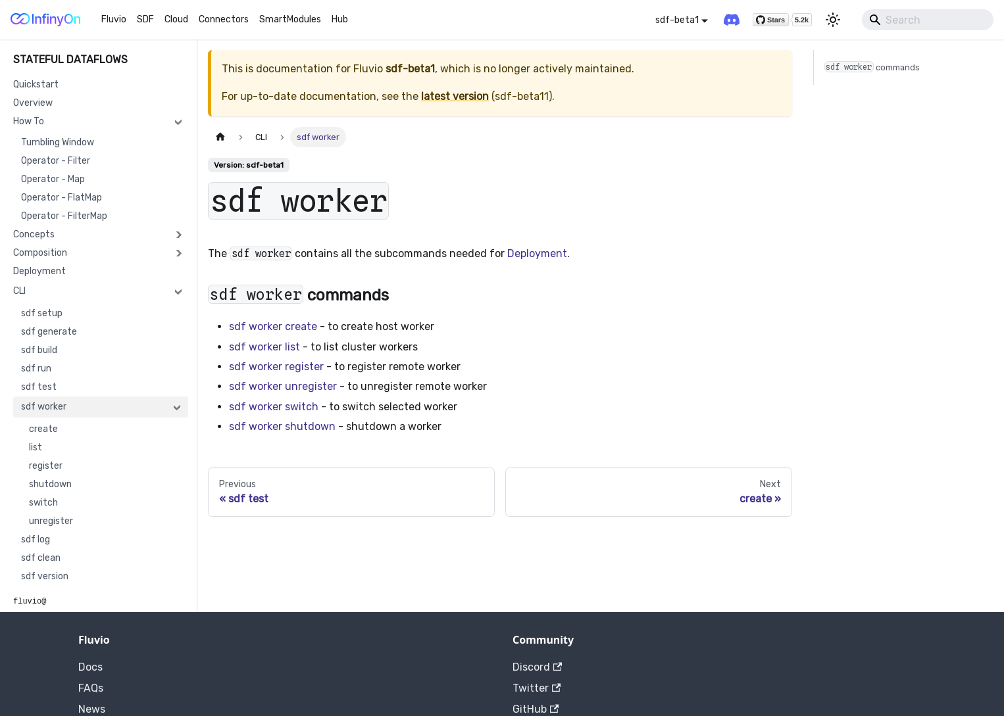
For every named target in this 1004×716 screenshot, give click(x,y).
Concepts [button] (34, 234)
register (46, 465)
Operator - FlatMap (61, 197)
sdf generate (49, 331)
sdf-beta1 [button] (677, 20)
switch (43, 502)
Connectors (224, 19)
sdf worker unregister (283, 386)
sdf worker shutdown (282, 426)
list (35, 447)
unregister (51, 521)
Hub (340, 19)
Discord (537, 667)
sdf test (39, 387)
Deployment (39, 271)
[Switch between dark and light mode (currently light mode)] (832, 19)
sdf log (35, 539)
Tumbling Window (57, 142)
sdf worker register (276, 366)
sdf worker (43, 406)
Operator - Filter (55, 160)
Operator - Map (53, 179)
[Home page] (220, 137)
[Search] (927, 19)
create (43, 429)
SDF (145, 19)
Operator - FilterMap (64, 216)
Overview (33, 102)
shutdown (50, 484)
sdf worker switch (273, 406)
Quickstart (36, 84)
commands (872, 66)
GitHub (536, 709)
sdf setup (42, 313)
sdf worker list (264, 347)
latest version (455, 96)
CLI (19, 291)
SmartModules (290, 19)
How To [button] (28, 121)
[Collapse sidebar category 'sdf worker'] (177, 407)
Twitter (537, 688)
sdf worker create (273, 326)
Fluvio (113, 19)
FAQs (90, 688)
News (91, 709)
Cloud (176, 19)
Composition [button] (40, 252)
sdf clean (41, 557)
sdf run (36, 368)
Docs (90, 667)
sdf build (39, 350)
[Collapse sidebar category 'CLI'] (178, 291)
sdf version (44, 576)
